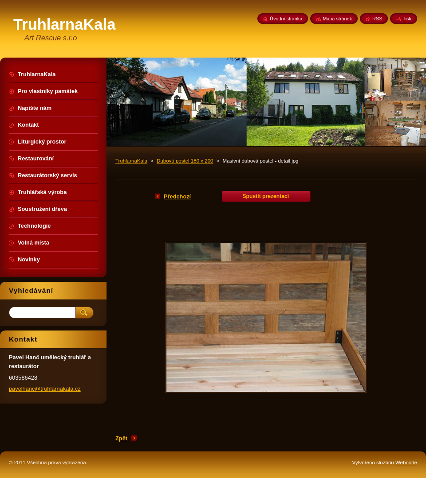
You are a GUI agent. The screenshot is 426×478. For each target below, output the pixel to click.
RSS (377, 18)
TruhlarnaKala (131, 160)
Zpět (121, 438)
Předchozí (177, 196)
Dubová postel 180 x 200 (185, 160)
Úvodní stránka (286, 18)
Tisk (406, 18)
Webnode (406, 462)
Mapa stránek (337, 18)
